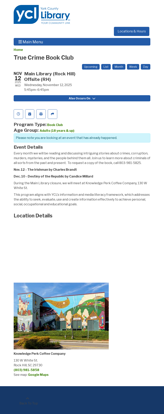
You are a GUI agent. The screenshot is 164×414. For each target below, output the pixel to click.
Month (118, 66)
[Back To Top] (27, 401)
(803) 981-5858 (26, 370)
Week (133, 66)
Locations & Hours (132, 31)
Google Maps (38, 375)
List (106, 66)
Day (145, 66)
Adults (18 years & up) (57, 131)
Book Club (55, 125)
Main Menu (30, 41)
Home (18, 50)
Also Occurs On (82, 98)
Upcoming (90, 66)
